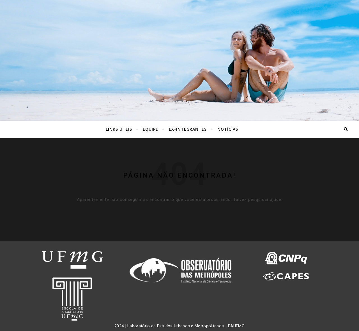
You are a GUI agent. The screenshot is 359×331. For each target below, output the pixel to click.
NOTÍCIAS (227, 129)
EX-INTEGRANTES (188, 129)
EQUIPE (150, 129)
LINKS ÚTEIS (119, 129)
